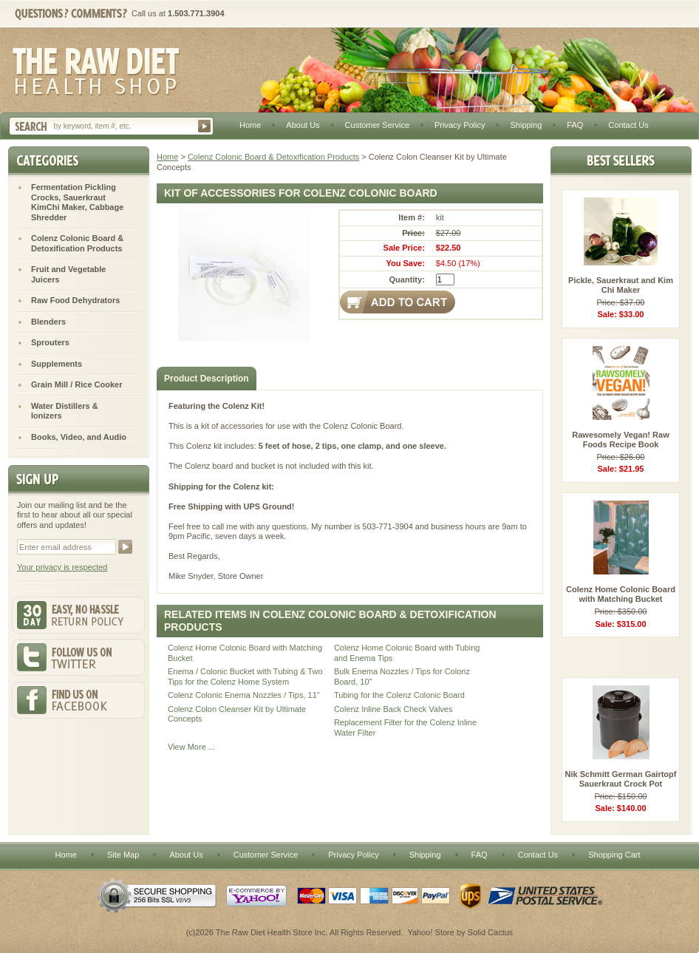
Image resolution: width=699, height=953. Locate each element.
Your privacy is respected (62, 567)
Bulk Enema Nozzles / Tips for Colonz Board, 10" (402, 676)
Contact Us (628, 125)
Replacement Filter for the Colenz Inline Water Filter (405, 727)
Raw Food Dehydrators (75, 300)
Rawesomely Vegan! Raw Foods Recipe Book (620, 440)
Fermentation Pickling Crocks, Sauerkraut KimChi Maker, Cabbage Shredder (77, 202)
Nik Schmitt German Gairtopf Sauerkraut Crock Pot (621, 779)
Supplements (56, 363)
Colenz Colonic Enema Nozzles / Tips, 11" (244, 695)
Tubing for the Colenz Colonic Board (399, 695)
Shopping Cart (614, 854)
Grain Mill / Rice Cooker (76, 384)
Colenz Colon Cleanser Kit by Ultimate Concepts (237, 714)
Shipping (526, 125)
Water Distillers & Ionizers (64, 411)
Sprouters (50, 342)
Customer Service (377, 125)
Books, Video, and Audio (78, 437)
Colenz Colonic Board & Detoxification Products (273, 156)
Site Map (123, 854)
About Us (302, 125)
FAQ (575, 125)
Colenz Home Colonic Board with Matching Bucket (245, 652)
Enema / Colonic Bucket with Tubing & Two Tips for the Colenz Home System (245, 676)
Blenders (48, 321)
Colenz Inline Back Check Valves (393, 709)
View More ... (191, 746)
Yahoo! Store (430, 932)
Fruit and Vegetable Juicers (68, 274)
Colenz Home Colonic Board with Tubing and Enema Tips (407, 652)
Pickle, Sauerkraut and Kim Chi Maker (620, 285)
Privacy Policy (459, 125)
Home (250, 125)
